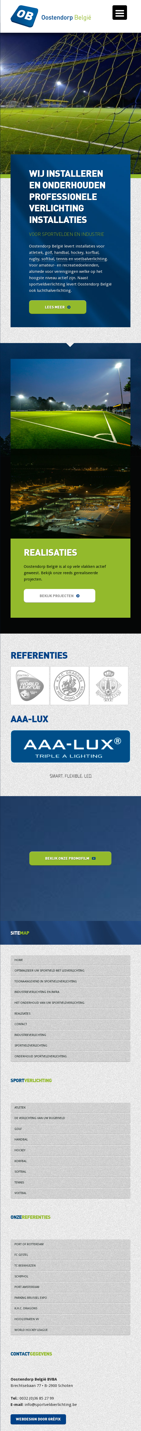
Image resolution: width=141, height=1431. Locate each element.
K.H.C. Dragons (26, 1308)
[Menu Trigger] (119, 12)
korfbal (92, 252)
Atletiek (20, 1107)
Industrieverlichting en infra (37, 992)
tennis (62, 258)
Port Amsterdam (27, 1287)
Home (19, 960)
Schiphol (21, 1276)
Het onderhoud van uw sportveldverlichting (49, 1003)
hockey (77, 252)
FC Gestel (21, 1255)
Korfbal (21, 1161)
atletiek (36, 252)
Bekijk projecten (59, 595)
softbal (47, 258)
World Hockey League (31, 1330)
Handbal (21, 1139)
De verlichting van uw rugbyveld (40, 1118)
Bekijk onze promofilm (70, 858)
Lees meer (57, 307)
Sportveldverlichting (31, 1045)
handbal (61, 252)
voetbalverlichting (90, 258)
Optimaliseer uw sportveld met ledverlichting (49, 970)
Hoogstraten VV (27, 1319)
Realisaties (22, 1013)
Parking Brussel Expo (31, 1298)
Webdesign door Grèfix (38, 1419)
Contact (21, 1024)
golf (48, 252)
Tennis (19, 1182)
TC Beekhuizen (25, 1265)
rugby (34, 258)
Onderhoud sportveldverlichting (41, 1056)
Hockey (20, 1150)
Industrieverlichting (30, 1035)
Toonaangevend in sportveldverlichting (46, 981)
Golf (18, 1129)
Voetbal (20, 1193)
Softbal (20, 1171)
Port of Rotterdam (29, 1244)
